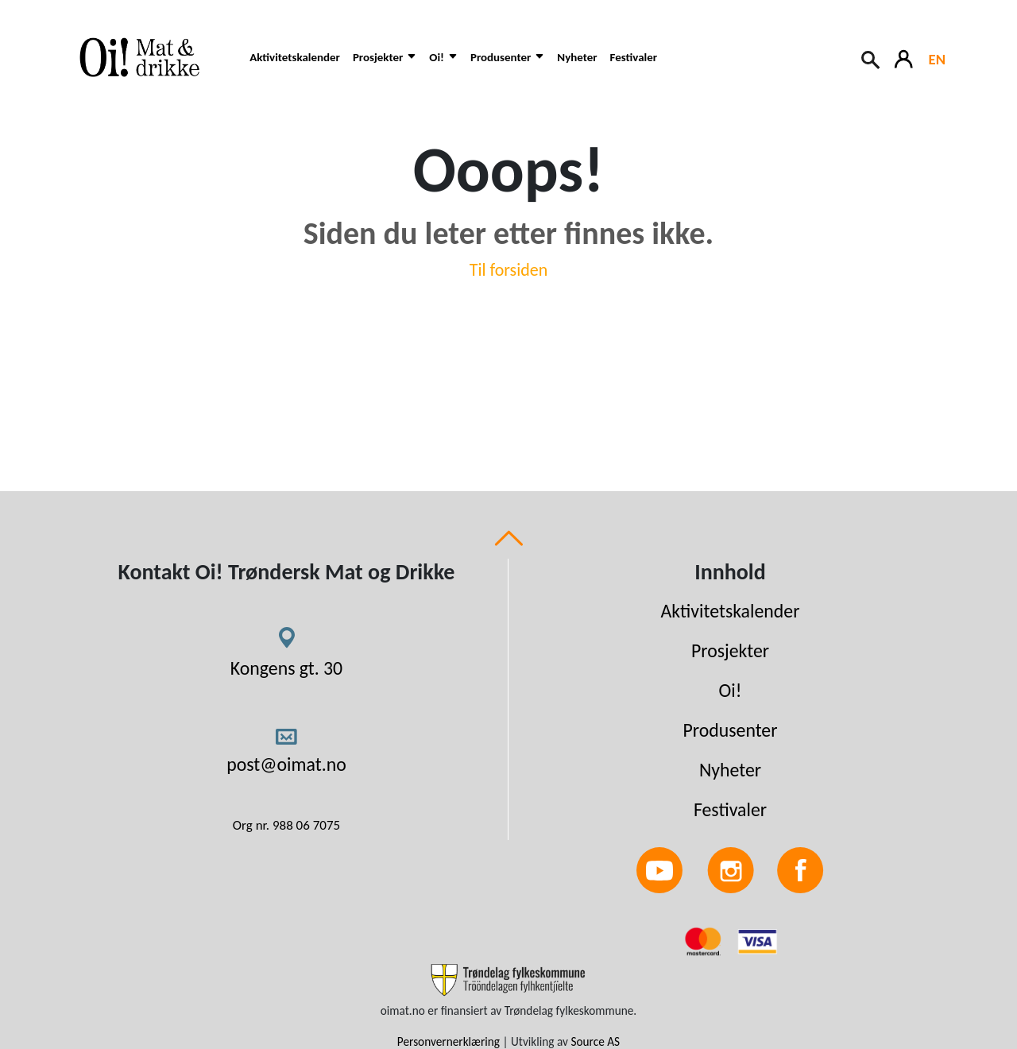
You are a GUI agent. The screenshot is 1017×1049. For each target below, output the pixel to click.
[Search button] (871, 58)
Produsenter (730, 729)
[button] (384, 65)
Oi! (730, 690)
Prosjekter (730, 650)
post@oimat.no (286, 764)
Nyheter (577, 57)
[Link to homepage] (150, 57)
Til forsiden (509, 270)
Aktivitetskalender (294, 57)
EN (937, 59)
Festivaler (633, 57)
